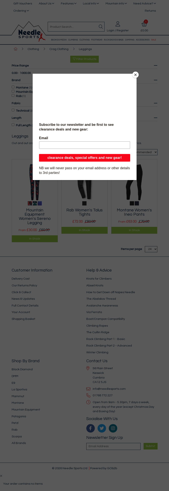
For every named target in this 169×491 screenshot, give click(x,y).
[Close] (135, 75)
